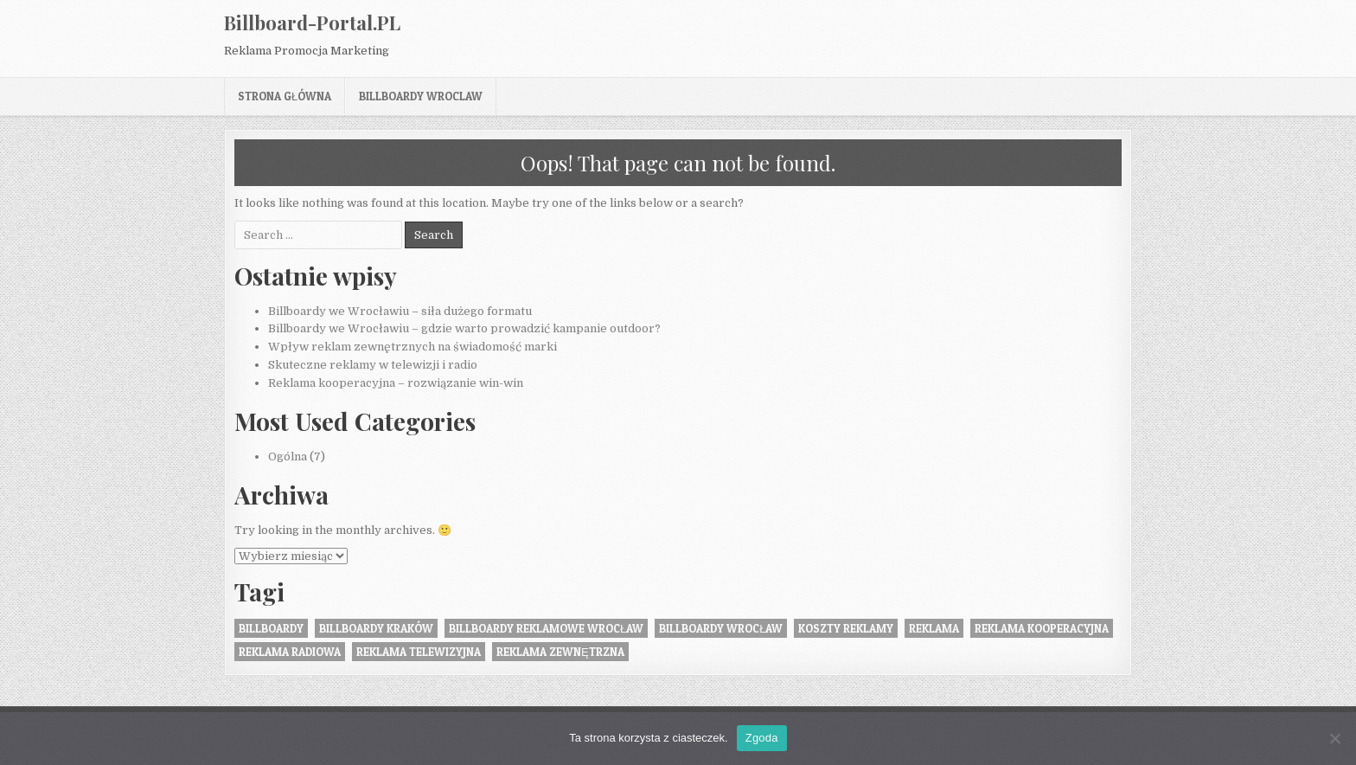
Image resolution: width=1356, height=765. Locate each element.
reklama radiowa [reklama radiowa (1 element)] (290, 652)
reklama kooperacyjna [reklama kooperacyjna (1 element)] (1042, 628)
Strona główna (284, 96)
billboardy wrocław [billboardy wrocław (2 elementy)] (721, 628)
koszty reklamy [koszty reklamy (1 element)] (845, 628)
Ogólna (287, 456)
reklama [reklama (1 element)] (934, 628)
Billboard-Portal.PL (312, 22)
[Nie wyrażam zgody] (1334, 738)
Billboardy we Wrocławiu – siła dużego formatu (400, 311)
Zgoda (761, 737)
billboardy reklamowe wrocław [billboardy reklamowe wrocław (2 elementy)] (546, 628)
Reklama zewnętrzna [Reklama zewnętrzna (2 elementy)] (560, 652)
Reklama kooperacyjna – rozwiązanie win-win (395, 382)
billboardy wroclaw (421, 96)
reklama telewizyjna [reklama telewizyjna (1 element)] (418, 652)
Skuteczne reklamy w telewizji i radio (372, 364)
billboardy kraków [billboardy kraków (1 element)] (376, 628)
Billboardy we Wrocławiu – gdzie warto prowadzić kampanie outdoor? (464, 328)
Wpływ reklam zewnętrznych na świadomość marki (412, 346)
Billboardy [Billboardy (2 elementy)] (271, 628)
